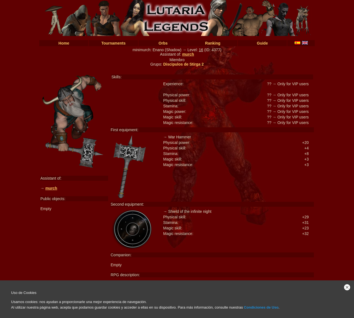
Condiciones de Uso (261, 307)
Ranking (212, 43)
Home (63, 43)
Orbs (163, 43)
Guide (262, 43)
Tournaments (113, 43)
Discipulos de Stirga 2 (183, 64)
